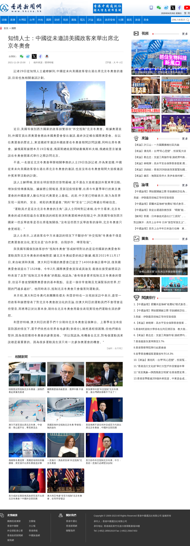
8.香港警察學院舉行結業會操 (150, 347)
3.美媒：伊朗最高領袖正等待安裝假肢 (155, 316)
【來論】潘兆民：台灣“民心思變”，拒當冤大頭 (160, 151)
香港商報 (33, 530)
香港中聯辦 (12, 526)
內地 (40, 19)
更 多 (185, 33)
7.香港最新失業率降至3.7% (149, 341)
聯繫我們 (70, 530)
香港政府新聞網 (15, 535)
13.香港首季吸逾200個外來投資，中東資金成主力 (162, 378)
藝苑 (129, 19)
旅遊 (137, 19)
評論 (90, 19)
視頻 (65, 19)
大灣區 (22, 19)
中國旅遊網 (34, 535)
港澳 (12, 19)
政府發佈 (110, 19)
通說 (99, 19)
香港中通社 (71, 521)
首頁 (6, 28)
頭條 (4, 19)
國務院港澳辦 (14, 521)
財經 (57, 19)
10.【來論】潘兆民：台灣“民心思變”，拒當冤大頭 (162, 360)
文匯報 (32, 521)
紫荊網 (10, 540)
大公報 (32, 526)
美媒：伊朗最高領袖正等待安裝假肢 (154, 197)
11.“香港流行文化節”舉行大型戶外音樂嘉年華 (159, 366)
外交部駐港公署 (15, 530)
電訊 (82, 19)
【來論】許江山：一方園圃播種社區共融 (156, 144)
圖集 (73, 19)
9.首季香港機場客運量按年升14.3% (153, 353)
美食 (146, 19)
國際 (48, 19)
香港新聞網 (71, 526)
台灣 (32, 19)
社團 (121, 19)
